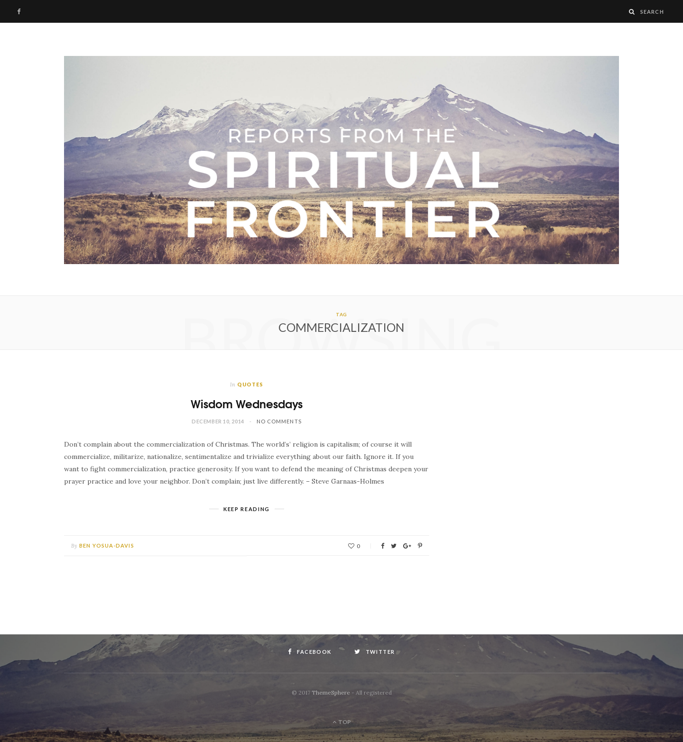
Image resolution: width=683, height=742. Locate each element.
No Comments (279, 421)
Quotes (250, 384)
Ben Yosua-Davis (106, 545)
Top (341, 721)
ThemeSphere (331, 692)
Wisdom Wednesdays (247, 403)
